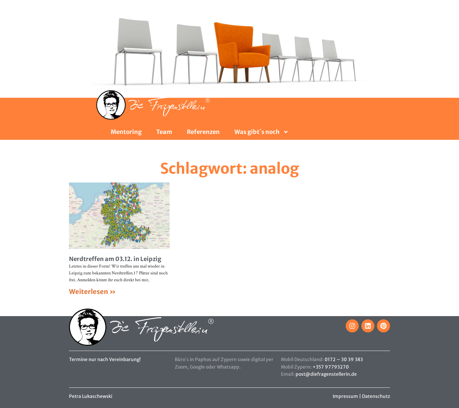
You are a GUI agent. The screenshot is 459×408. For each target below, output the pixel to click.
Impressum (345, 396)
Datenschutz (376, 396)
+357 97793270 (331, 367)
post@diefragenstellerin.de (326, 374)
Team (164, 132)
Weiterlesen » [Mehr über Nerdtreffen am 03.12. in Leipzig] (92, 291)
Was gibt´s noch (261, 132)
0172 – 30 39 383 (344, 359)
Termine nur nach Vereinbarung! (105, 359)
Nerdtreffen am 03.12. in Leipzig (115, 259)
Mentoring (126, 132)
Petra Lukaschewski (90, 396)
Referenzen (203, 132)
